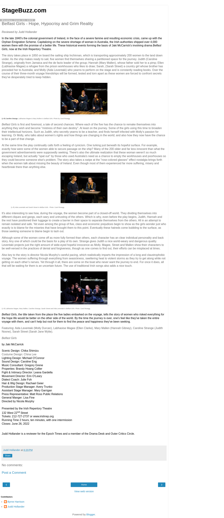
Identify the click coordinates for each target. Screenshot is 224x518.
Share (7, 455)
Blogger (90, 514)
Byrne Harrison (16, 501)
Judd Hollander (16, 506)
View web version (84, 491)
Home (84, 485)
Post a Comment (14, 472)
